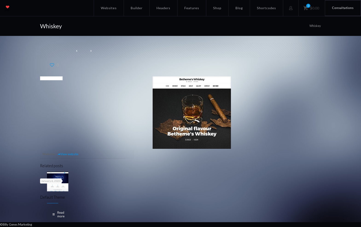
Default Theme (52, 197)
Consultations (343, 8)
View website (67, 154)
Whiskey (315, 26)
